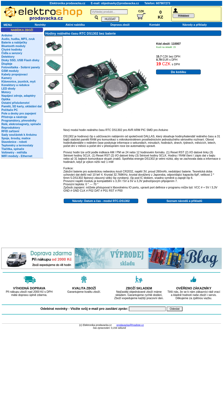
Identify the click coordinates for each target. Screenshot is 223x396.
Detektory (8, 56)
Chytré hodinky (11, 49)
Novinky (40, 24)
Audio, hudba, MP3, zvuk (18, 38)
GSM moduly (10, 70)
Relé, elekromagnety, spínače (21, 124)
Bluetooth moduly (13, 46)
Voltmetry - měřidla (14, 152)
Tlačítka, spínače (12, 148)
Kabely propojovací (14, 74)
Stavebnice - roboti (14, 141)
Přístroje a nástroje (14, 117)
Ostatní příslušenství (15, 102)
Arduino (6, 35)
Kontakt (154, 24)
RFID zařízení (10, 131)
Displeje (6, 63)
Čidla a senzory (11, 53)
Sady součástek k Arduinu (19, 134)
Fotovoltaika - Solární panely (20, 67)
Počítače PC (9, 109)
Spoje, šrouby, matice (15, 138)
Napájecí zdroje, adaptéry (18, 95)
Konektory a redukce (15, 85)
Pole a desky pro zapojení (18, 113)
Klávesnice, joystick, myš (18, 81)
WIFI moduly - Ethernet (16, 156)
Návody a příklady (194, 24)
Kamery (6, 77)
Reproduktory (10, 127)
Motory (6, 92)
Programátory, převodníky (18, 120)
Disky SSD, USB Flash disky (20, 60)
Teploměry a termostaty (17, 145)
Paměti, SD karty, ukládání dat (21, 106)
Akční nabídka (75, 24)
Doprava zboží (119, 24)
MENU (7, 24)
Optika (5, 99)
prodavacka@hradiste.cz (130, 325)
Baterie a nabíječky (14, 42)
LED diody (8, 88)
